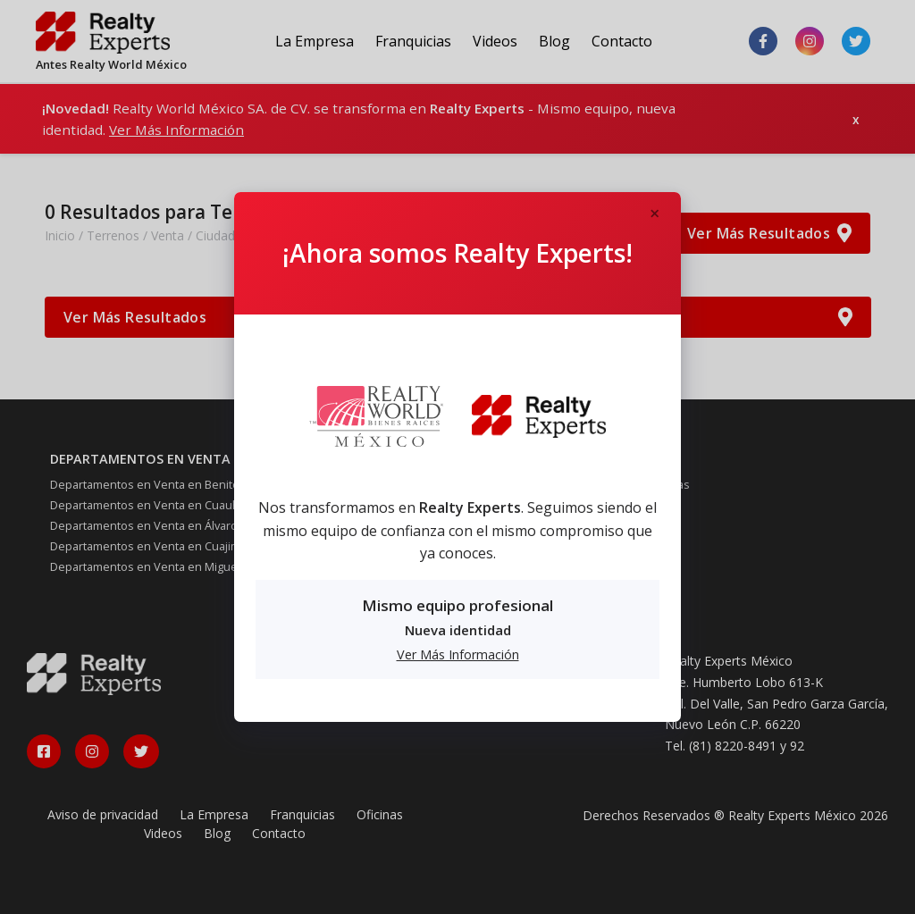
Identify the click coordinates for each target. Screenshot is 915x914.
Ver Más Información (458, 654)
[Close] (654, 214)
